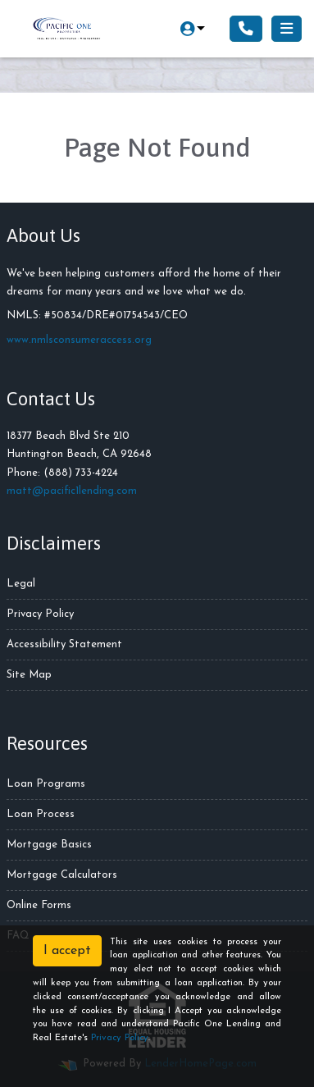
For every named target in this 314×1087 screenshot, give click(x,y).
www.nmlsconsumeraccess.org (79, 340)
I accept (67, 950)
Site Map (29, 674)
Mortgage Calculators (62, 875)
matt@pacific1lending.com (72, 491)
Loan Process (41, 814)
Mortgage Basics (49, 844)
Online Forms (39, 905)
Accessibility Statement (64, 644)
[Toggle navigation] (286, 29)
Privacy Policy (40, 614)
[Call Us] (246, 29)
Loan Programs (46, 784)
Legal (21, 583)
